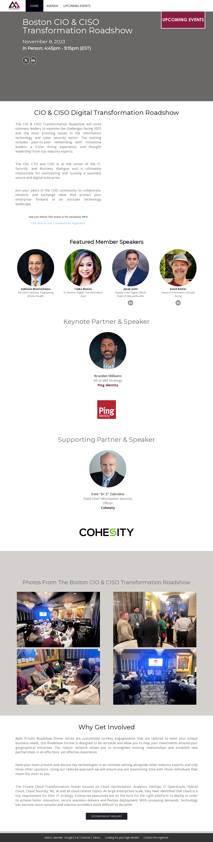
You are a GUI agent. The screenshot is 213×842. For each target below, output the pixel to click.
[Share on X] (26, 60)
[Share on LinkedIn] (33, 60)
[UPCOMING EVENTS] (183, 20)
